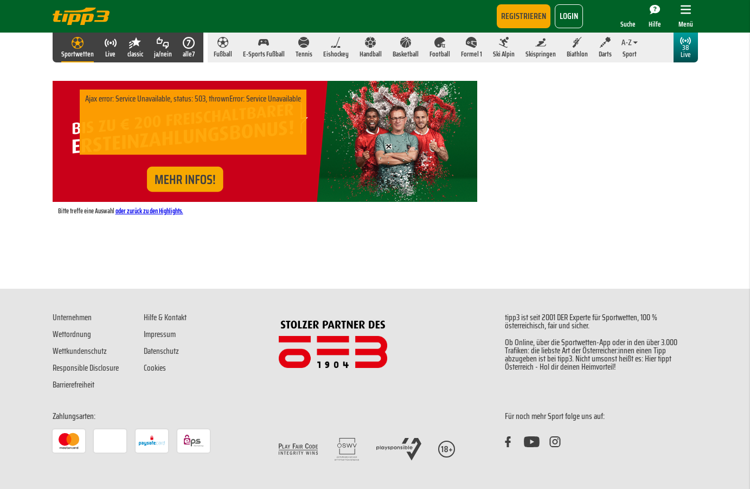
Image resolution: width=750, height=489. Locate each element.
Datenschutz (161, 351)
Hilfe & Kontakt (165, 317)
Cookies (155, 367)
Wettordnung (72, 334)
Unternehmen (72, 317)
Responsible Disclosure (86, 367)
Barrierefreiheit (73, 384)
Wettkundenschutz (80, 351)
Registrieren (523, 16)
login (569, 16)
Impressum (160, 334)
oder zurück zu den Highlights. (149, 211)
